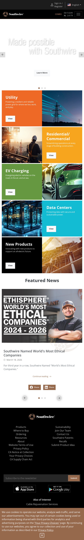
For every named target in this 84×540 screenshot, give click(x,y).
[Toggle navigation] (78, 14)
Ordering (21, 434)
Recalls (63, 441)
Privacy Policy (45, 530)
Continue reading (42, 376)
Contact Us (63, 434)
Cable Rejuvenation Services (42, 504)
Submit (74, 478)
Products (21, 427)
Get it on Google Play (59, 488)
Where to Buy (21, 430)
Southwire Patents (63, 437)
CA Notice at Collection (21, 452)
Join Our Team (63, 430)
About (21, 441)
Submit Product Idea (63, 445)
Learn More (42, 72)
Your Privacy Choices (21, 455)
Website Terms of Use (21, 445)
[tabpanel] (42, 54)
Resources (21, 437)
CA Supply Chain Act (21, 459)
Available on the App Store (25, 488)
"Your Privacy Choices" (46, 523)
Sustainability (63, 427)
